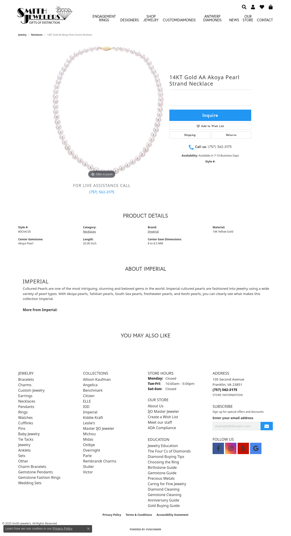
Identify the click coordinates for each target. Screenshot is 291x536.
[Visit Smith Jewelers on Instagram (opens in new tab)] (230, 448)
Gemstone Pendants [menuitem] (35, 472)
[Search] (244, 6)
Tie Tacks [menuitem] (25, 439)
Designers (129, 19)
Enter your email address (233, 418)
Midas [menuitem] (88, 439)
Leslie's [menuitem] (89, 422)
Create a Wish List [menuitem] (163, 416)
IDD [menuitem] (86, 406)
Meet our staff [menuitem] (160, 422)
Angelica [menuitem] (90, 384)
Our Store (248, 18)
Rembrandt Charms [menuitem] (99, 461)
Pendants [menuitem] (26, 406)
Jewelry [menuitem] (24, 444)
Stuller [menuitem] (88, 466)
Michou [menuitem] (89, 433)
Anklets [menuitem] (24, 450)
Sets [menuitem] (21, 455)
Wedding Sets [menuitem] (30, 482)
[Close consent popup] (88, 528)
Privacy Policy (112, 515)
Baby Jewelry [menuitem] (29, 433)
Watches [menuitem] (25, 417)
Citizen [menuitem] (89, 395)
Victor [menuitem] (88, 472)
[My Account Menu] (253, 6)
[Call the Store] (225, 389)
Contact (265, 19)
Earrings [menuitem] (25, 395)
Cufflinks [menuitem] (25, 422)
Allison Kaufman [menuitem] (97, 379)
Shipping (190, 135)
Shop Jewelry (150, 18)
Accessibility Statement (172, 515)
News (234, 19)
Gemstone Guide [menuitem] (162, 472)
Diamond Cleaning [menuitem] (163, 489)
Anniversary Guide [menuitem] (163, 500)
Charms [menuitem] (24, 384)
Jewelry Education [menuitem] (163, 445)
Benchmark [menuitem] (93, 390)
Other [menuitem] (23, 461)
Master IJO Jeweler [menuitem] (98, 428)
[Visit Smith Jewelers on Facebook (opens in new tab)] (218, 448)
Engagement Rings (104, 18)
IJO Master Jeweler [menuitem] (163, 411)
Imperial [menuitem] (90, 412)
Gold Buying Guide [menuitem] (164, 505)
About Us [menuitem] (155, 405)
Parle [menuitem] (87, 455)
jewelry (22, 34)
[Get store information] (228, 395)
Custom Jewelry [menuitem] (31, 390)
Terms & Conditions (139, 515)
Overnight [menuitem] (91, 450)
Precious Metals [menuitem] (161, 478)
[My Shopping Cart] (271, 6)
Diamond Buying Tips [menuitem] (166, 456)
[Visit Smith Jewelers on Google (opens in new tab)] (255, 448)
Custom (170, 19)
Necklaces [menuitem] (26, 401)
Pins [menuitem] (21, 428)
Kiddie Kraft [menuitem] (93, 417)
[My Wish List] (262, 6)
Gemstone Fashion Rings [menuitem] (39, 477)
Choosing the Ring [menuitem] (163, 462)
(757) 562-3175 (101, 191)
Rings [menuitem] (23, 412)
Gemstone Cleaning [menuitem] (164, 494)
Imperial (153, 232)
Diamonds (186, 19)
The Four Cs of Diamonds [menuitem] (169, 451)
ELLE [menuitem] (87, 401)
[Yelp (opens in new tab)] (243, 448)
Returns (231, 135)
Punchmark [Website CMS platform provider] (153, 529)
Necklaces (37, 34)
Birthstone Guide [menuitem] (162, 467)
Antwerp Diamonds (212, 18)
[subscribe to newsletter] (267, 426)
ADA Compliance (162, 427)
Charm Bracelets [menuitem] (32, 466)
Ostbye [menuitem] (89, 444)
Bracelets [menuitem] (26, 379)
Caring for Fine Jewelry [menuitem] (167, 483)
